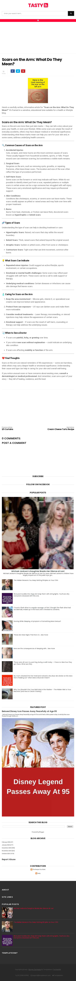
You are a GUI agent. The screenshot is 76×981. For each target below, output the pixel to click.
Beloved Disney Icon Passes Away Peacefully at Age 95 (29, 711)
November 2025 (6, 850)
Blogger (41, 832)
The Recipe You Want (39, 869)
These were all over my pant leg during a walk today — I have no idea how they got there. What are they (43, 663)
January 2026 (6, 845)
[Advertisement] (38, 37)
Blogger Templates (35, 969)
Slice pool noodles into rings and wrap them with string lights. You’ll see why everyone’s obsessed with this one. (41, 595)
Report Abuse (8, 859)
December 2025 (6, 848)
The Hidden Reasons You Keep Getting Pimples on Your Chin (36, 580)
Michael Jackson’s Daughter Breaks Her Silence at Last (37, 571)
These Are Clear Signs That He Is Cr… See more (31, 635)
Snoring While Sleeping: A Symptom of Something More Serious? (37, 621)
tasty (38, 5)
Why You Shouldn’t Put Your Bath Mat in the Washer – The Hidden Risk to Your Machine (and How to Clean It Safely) (42, 690)
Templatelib (57, 969)
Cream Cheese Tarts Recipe (59, 428)
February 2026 (6, 842)
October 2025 (6, 853)
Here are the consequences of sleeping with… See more (34, 648)
